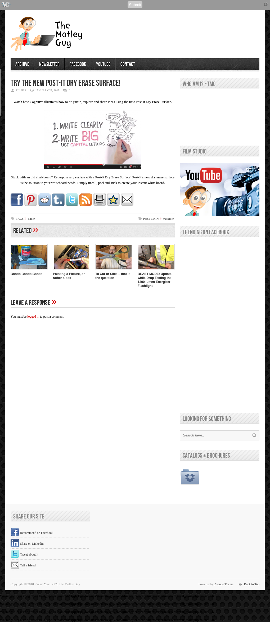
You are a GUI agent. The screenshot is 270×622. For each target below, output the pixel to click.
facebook (78, 64)
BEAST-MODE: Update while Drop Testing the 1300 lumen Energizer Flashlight (155, 280)
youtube (103, 64)
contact (127, 64)
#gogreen (168, 218)
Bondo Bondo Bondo (27, 274)
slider (31, 218)
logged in (33, 316)
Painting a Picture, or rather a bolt (69, 276)
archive (22, 64)
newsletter (49, 64)
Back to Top (251, 584)
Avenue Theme (223, 584)
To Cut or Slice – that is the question (112, 276)
